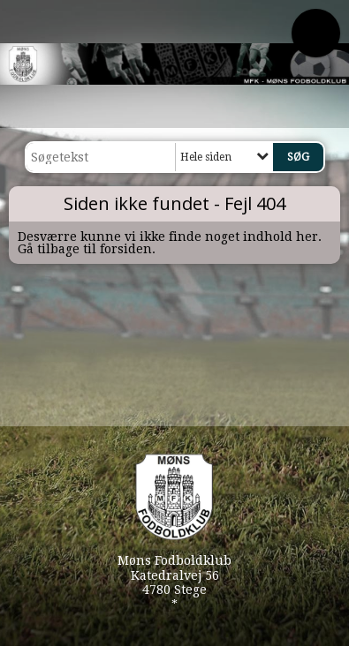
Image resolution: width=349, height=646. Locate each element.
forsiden (126, 249)
